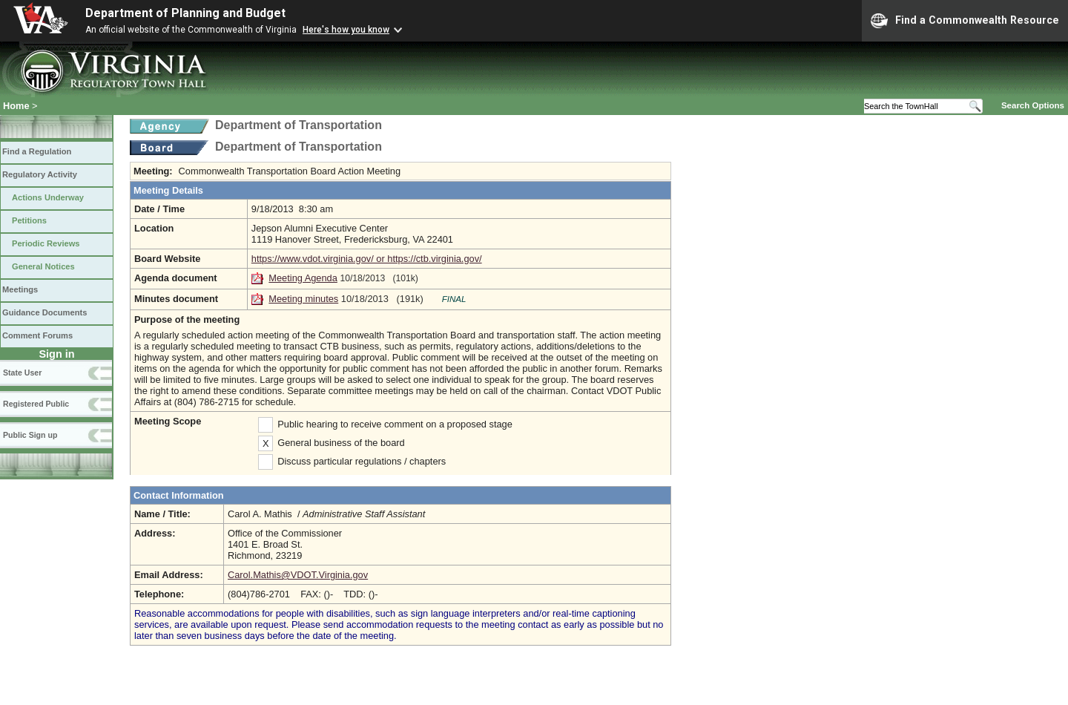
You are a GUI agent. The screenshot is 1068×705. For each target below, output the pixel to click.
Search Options (1032, 105)
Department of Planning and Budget (185, 13)
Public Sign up (30, 434)
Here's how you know (346, 29)
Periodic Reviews (46, 243)
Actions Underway (48, 197)
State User (22, 372)
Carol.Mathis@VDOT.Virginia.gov (298, 574)
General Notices (43, 266)
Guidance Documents (44, 312)
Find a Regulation (36, 151)
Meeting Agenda (302, 277)
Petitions (29, 220)
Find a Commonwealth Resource (965, 20)
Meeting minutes (303, 298)
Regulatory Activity (39, 174)
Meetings (20, 289)
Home (16, 105)
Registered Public (36, 403)
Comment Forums (37, 335)
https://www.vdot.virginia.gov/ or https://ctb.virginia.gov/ (366, 258)
